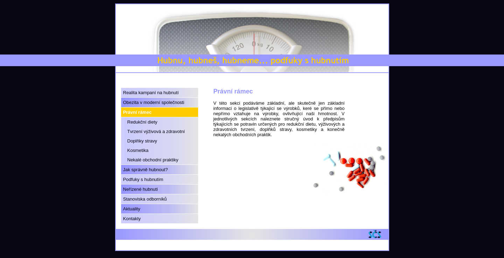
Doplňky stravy (142, 141)
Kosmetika (138, 150)
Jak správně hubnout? (145, 169)
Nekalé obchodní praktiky (152, 159)
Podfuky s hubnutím (143, 179)
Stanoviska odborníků (145, 199)
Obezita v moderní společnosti (153, 102)
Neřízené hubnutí (140, 189)
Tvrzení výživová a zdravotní (156, 131)
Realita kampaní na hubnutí (151, 92)
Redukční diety (142, 122)
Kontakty (132, 218)
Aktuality (131, 208)
